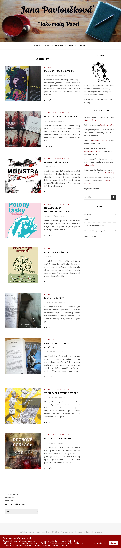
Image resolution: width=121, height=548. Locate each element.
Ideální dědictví (54, 298)
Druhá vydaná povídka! (58, 439)
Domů (37, 45)
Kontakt (82, 45)
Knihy (70, 45)
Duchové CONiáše (99, 140)
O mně (47, 45)
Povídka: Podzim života (59, 71)
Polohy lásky (89, 165)
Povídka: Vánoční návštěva (61, 117)
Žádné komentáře (59, 75)
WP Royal (98, 532)
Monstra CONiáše (108, 173)
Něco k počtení (62, 113)
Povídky (59, 45)
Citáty (86, 219)
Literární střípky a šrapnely (95, 231)
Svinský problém (107, 125)
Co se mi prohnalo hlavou (94, 225)
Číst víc (48, 100)
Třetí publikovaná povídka (61, 393)
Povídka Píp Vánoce (56, 252)
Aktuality (49, 67)
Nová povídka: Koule (57, 162)
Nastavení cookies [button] (100, 543)
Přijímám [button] (113, 543)
